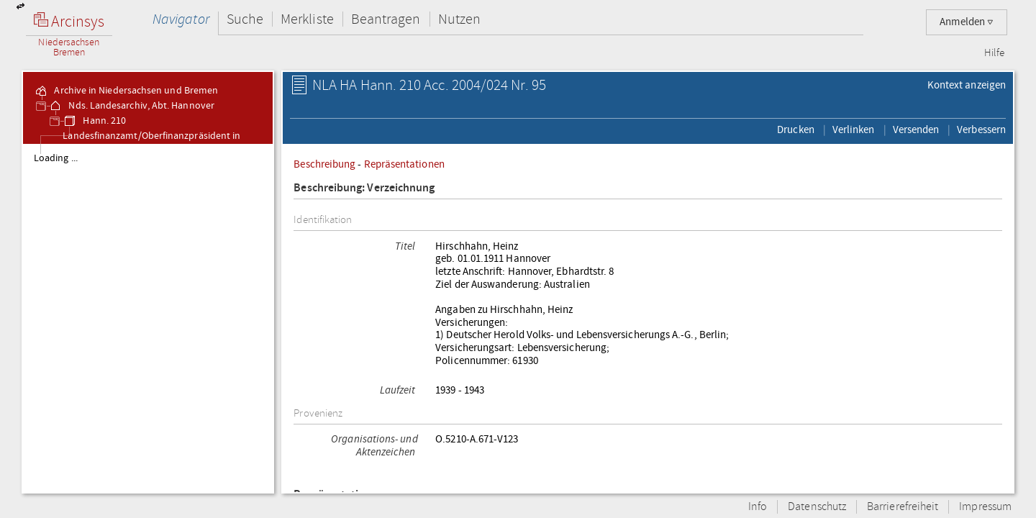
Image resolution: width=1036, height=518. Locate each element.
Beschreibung (324, 164)
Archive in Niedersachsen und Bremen (126, 90)
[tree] (148, 318)
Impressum (985, 507)
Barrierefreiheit (902, 507)
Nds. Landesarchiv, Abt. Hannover (131, 105)
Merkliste (307, 19)
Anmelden (967, 22)
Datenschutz (817, 507)
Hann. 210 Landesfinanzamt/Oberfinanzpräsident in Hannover (151, 136)
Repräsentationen (404, 164)
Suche (245, 19)
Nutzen (459, 19)
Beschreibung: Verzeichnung (364, 188)
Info (757, 507)
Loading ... (56, 158)
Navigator (181, 19)
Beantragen (386, 19)
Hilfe (994, 53)
